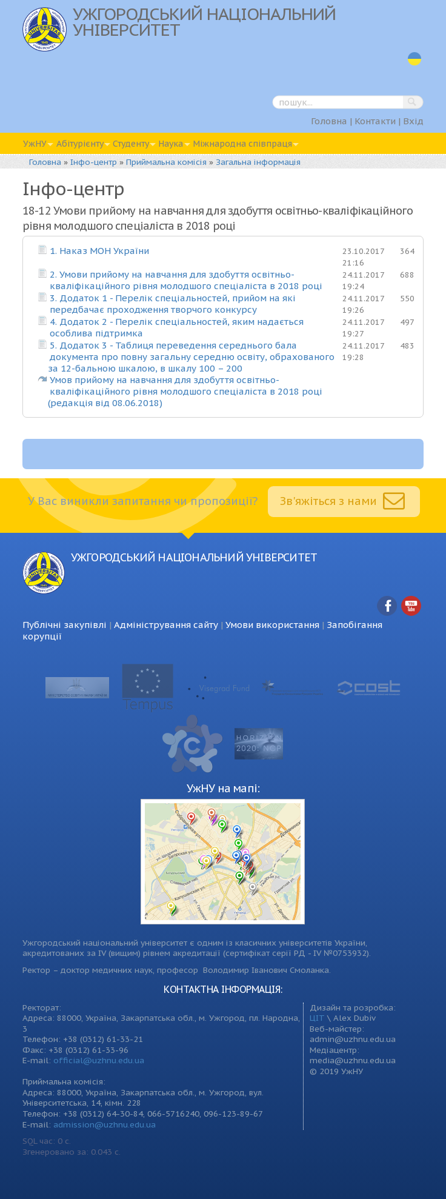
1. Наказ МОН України (99, 250)
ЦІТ (317, 1017)
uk (414, 59)
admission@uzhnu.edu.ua (104, 1124)
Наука (170, 143)
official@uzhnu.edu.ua (98, 1060)
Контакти (375, 121)
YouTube (411, 606)
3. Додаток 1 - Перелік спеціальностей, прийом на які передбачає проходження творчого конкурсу (173, 303)
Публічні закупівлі (64, 624)
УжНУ (35, 143)
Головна (329, 121)
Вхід (413, 121)
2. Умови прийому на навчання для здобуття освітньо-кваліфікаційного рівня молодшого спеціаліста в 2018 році (186, 280)
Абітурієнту (80, 143)
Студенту (131, 143)
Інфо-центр (93, 161)
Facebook (387, 606)
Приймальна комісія (166, 161)
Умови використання (272, 624)
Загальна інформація (258, 161)
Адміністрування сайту (166, 624)
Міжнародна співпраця (242, 143)
